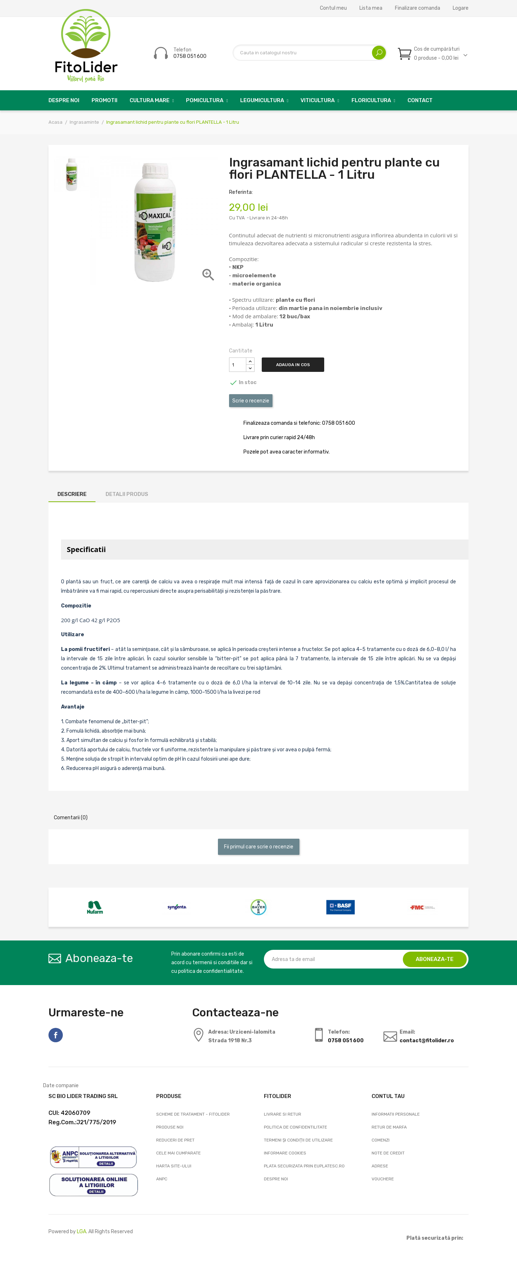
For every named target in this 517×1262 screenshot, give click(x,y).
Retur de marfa (389, 1127)
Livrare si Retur (282, 1114)
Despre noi (276, 1178)
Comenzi (381, 1140)
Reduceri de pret (175, 1140)
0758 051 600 (189, 56)
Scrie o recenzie (250, 401)
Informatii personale (396, 1114)
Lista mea (370, 8)
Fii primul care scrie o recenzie (258, 847)
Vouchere (383, 1178)
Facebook (55, 1035)
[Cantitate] (237, 364)
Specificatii (86, 549)
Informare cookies (285, 1153)
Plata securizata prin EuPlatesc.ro (304, 1165)
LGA (81, 1232)
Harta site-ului (173, 1165)
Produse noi (169, 1127)
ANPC (161, 1178)
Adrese (380, 1165)
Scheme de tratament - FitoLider (193, 1114)
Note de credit (388, 1153)
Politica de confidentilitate (295, 1127)
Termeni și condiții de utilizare (298, 1140)
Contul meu (333, 8)
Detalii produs (127, 494)
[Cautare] (310, 53)
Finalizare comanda (417, 8)
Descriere (72, 494)
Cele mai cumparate (178, 1153)
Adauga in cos (295, 364)
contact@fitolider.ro (427, 1041)
